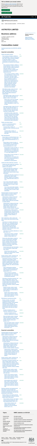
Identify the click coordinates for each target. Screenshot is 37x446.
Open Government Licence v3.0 (18, 442)
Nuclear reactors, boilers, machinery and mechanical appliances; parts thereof (9, 256)
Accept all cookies (5, 10)
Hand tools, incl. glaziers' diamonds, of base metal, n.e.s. (11, 231)
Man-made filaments (5, 135)
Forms (4, 419)
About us (2, 437)
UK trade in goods (17, 416)
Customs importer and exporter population (22, 421)
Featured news (6, 416)
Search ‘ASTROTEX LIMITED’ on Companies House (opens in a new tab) (30, 38)
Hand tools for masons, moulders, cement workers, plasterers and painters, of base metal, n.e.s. (11, 235)
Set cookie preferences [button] (6, 12)
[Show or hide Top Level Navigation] (32, 17)
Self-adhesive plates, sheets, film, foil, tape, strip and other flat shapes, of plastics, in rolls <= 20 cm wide (11, 96)
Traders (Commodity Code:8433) (10, 23)
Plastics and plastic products (7, 54)
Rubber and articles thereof (6, 122)
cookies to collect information (11, 3)
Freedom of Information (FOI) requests (6, 430)
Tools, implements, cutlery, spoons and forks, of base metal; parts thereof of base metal (9, 219)
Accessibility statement (20, 437)
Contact (14, 437)
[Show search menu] (35, 17)
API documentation (13, 438)
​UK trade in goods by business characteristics (23, 419)
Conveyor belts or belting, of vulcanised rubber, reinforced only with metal (11, 128)
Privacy (6, 437)
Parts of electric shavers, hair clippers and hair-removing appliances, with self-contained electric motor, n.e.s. (11, 400)
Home (2, 23)
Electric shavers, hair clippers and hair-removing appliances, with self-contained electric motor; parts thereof (10, 396)
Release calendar (6, 421)
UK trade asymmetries (18, 417)
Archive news (5, 417)
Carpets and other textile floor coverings (9, 162)
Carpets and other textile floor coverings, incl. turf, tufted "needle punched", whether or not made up (10, 165)
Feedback (18, 438)
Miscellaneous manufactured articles (8, 298)
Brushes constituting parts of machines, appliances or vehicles (10, 310)
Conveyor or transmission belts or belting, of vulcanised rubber (9, 124)
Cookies (10, 437)
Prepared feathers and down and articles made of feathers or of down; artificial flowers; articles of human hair (9, 194)
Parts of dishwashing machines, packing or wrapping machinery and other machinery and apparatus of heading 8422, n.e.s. (10, 269)
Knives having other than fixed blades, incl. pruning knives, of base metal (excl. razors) (11, 248)
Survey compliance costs (19, 423)
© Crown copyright (31, 443)
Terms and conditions (5, 438)
